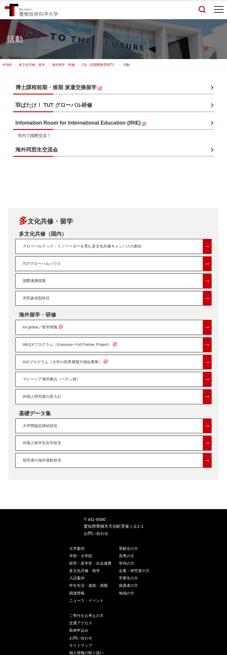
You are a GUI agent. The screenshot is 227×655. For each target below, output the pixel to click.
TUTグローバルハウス (117, 263)
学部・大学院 (80, 556)
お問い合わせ (96, 533)
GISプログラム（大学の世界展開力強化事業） (117, 362)
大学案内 (77, 548)
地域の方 (126, 593)
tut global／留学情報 (117, 327)
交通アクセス (80, 623)
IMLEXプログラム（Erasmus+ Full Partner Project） (117, 344)
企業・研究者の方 (134, 570)
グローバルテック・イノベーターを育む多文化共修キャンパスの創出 (117, 246)
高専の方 (126, 556)
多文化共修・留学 (32, 64)
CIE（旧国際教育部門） (99, 64)
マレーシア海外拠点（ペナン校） (117, 379)
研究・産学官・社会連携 (90, 563)
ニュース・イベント (86, 600)
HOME (7, 64)
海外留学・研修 (63, 64)
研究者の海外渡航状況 (117, 460)
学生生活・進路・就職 (88, 585)
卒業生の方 (128, 578)
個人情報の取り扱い (86, 653)
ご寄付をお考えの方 (86, 615)
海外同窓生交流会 (36, 150)
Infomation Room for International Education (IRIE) (80, 123)
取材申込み (78, 630)
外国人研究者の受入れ (117, 396)
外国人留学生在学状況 (117, 443)
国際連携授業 (117, 281)
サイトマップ (80, 645)
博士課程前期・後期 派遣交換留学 (58, 87)
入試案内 (77, 578)
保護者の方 (128, 585)
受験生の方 (128, 548)
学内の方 (126, 563)
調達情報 (77, 593)
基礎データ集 (35, 413)
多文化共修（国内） (43, 234)
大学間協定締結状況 (117, 426)
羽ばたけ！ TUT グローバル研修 (53, 105)
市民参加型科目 (117, 298)
